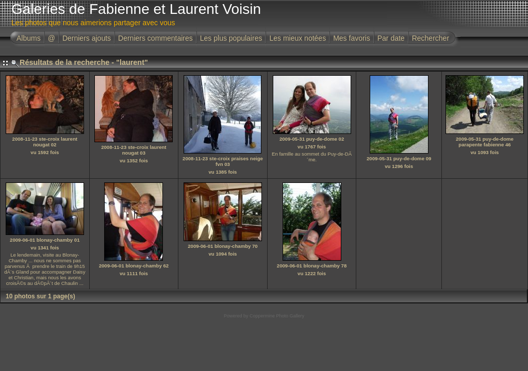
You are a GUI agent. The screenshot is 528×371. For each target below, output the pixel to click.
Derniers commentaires (155, 38)
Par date (391, 38)
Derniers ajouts (86, 38)
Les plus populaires (231, 38)
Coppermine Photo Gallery (277, 315)
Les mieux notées (297, 38)
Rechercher (430, 38)
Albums (28, 38)
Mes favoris (351, 38)
